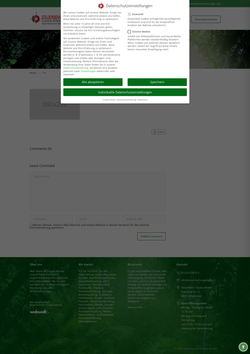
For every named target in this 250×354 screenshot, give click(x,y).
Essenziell (137, 14)
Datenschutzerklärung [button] (126, 100)
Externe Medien (140, 31)
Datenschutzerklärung (75, 67)
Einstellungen (88, 71)
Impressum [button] (143, 100)
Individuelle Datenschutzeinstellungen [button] (125, 92)
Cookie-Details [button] (109, 100)
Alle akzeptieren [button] (93, 82)
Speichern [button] (157, 82)
